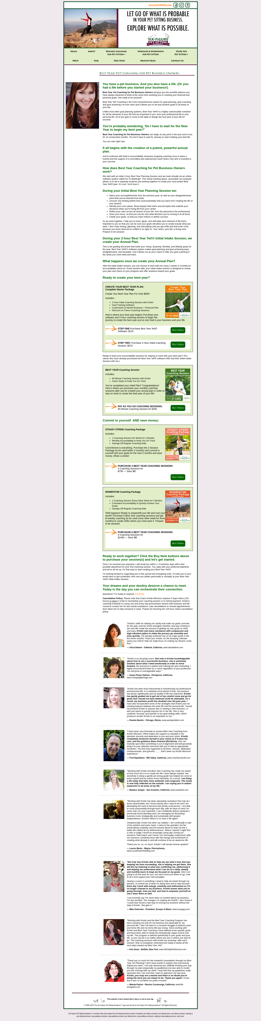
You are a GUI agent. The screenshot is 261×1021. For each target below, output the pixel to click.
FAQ (96, 61)
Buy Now (178, 330)
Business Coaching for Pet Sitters (116, 53)
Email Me (139, 594)
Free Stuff (119, 61)
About (91, 52)
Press (75, 61)
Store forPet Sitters (181, 53)
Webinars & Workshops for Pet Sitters (150, 53)
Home (73, 52)
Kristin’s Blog (148, 61)
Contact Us (177, 61)
